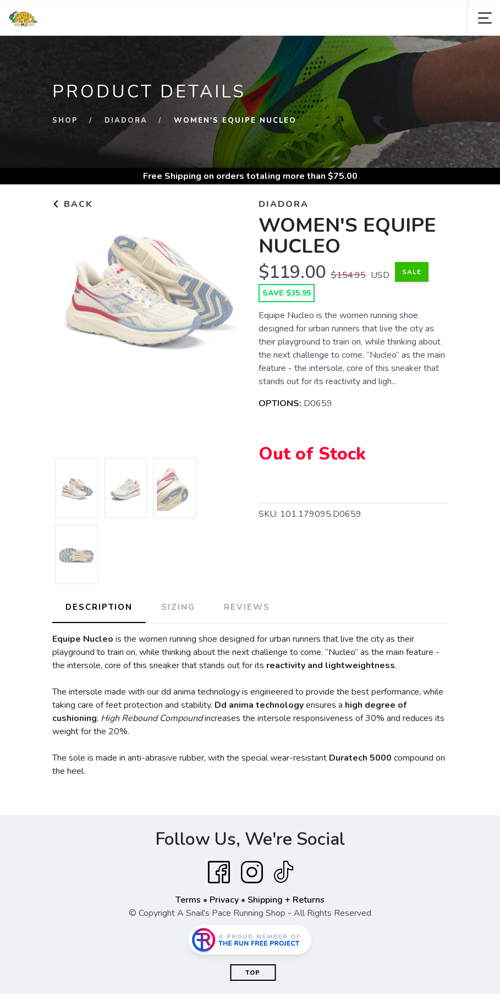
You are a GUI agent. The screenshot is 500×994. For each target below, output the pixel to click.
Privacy (224, 900)
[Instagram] (251, 872)
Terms (188, 900)
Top (252, 973)
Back (72, 204)
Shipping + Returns (286, 900)
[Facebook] (218, 872)
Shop (65, 120)
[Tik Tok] (283, 872)
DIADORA (126, 120)
